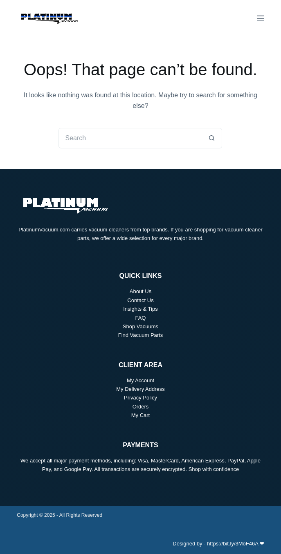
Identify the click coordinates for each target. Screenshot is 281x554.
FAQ (140, 318)
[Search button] (212, 138)
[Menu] (260, 18)
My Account (140, 380)
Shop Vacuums (140, 326)
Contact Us (140, 300)
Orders (141, 407)
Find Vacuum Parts (140, 335)
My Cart (140, 415)
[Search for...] (130, 138)
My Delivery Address (140, 389)
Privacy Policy (140, 398)
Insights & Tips (140, 309)
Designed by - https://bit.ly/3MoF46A (215, 544)
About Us (140, 291)
